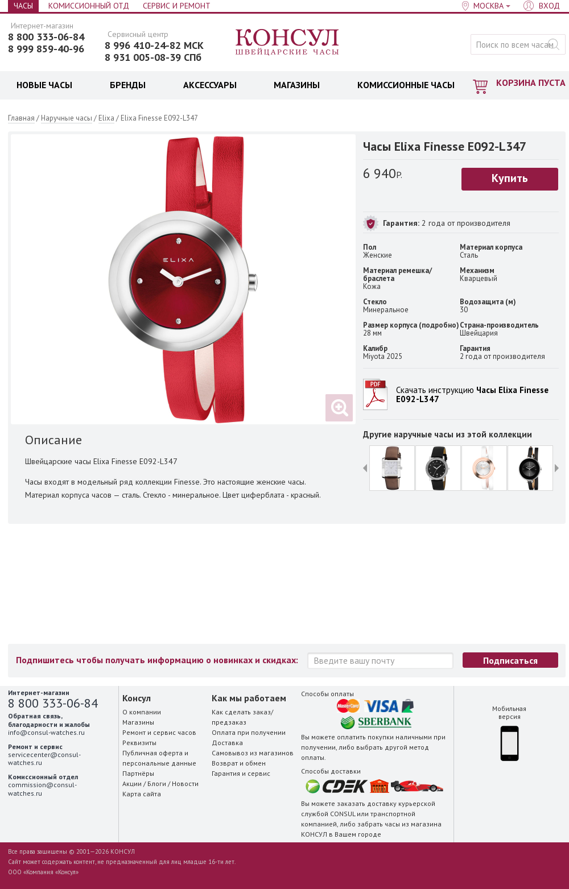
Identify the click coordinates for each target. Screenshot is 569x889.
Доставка (227, 742)
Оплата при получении (249, 732)
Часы (23, 6)
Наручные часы (66, 118)
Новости (185, 783)
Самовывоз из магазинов (253, 753)
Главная (21, 118)
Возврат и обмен (239, 763)
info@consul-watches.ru (46, 732)
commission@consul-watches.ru (42, 788)
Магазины (138, 722)
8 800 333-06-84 (46, 37)
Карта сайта (141, 793)
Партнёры (138, 773)
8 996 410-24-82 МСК (154, 45)
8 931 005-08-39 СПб (153, 57)
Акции (132, 783)
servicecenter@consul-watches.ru (44, 758)
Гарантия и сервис (241, 773)
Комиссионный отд (88, 6)
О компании (141, 712)
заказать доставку (367, 803)
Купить (510, 178)
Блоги (156, 783)
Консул (288, 42)
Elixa (106, 118)
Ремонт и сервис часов (159, 732)
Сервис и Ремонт (177, 6)
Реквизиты (139, 742)
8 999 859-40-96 (46, 49)
